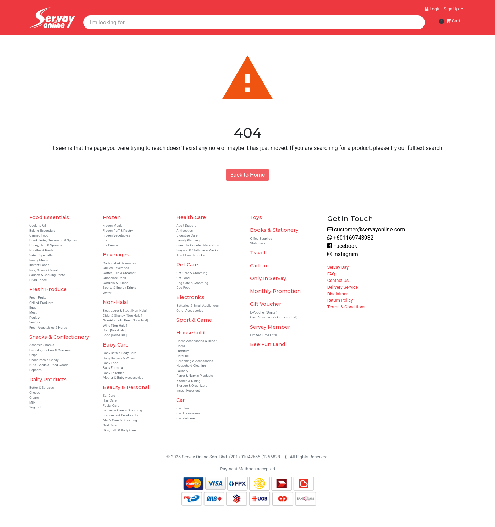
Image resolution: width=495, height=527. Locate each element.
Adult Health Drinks (190, 255)
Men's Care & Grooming (120, 420)
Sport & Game (194, 320)
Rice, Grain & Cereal (43, 270)
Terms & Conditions (346, 306)
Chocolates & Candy (44, 360)
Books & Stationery (274, 230)
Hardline (182, 356)
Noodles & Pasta (41, 250)
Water (107, 293)
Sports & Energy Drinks (119, 287)
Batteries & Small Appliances (197, 305)
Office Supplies (261, 238)
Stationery (257, 243)
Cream (34, 397)
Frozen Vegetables (116, 235)
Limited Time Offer (263, 335)
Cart (449, 21)
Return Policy (340, 300)
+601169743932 (350, 237)
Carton (258, 266)
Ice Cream (110, 245)
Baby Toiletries (113, 373)
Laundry (182, 371)
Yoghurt (35, 407)
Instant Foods (39, 265)
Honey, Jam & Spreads (45, 245)
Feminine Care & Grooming (122, 410)
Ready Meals (38, 260)
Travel (257, 253)
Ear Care (109, 395)
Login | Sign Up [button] (442, 8)
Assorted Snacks (41, 345)
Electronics (190, 297)
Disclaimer (337, 293)
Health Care (191, 217)
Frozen (112, 217)
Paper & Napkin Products (194, 375)
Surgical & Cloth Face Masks (197, 250)
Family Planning (188, 240)
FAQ (331, 273)
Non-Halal (115, 302)
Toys (256, 217)
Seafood (35, 322)
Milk (32, 402)
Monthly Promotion (275, 291)
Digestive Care (186, 235)
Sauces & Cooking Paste (47, 275)
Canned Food (39, 235)
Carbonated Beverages (119, 263)
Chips (33, 355)
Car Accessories (188, 413)
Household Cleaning (191, 365)
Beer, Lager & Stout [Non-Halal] (125, 310)
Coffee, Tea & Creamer (119, 273)
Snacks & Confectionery (59, 337)
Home (180, 346)
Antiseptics (184, 230)
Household (190, 333)
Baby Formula (113, 368)
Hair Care (110, 400)
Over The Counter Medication (197, 245)
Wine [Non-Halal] (115, 325)
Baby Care (116, 345)
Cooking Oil (37, 225)
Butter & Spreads (41, 387)
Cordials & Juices (115, 283)
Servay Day (338, 267)
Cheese (34, 392)
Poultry (34, 317)
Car (180, 400)
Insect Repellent (188, 390)
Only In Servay (268, 278)
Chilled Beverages (116, 268)
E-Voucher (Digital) (263, 312)
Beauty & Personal (126, 387)
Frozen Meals (112, 225)
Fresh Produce (48, 289)
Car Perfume (185, 418)
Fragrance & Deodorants (120, 415)
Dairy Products (48, 379)
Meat (33, 312)
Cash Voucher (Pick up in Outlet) (273, 317)
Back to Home (247, 175)
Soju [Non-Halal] (114, 330)
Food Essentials (49, 217)
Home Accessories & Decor (196, 341)
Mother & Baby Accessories (123, 378)
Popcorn (35, 370)
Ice (105, 240)
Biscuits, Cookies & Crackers (50, 350)
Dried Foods (38, 280)
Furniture (182, 351)
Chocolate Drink (114, 278)
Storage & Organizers (191, 385)
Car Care (182, 408)
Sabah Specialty (41, 255)
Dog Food (183, 287)
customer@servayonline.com (366, 229)
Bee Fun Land (267, 344)
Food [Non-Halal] (115, 335)
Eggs (32, 307)
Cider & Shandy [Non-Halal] (122, 315)
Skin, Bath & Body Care (119, 430)
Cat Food (183, 278)
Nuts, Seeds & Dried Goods (48, 365)
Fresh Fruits (37, 297)
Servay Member (270, 327)
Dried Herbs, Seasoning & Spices (53, 240)
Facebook (342, 246)
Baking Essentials (42, 230)
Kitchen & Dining (188, 381)
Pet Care (187, 265)
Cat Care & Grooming (191, 273)
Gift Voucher (265, 304)
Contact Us (338, 280)
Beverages (116, 255)
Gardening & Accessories (194, 361)
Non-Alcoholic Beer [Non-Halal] (125, 320)
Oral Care (109, 425)
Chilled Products (41, 303)
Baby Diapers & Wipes (119, 358)
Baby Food (110, 363)
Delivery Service (342, 287)
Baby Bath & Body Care (119, 353)
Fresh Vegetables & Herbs (48, 327)
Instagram (342, 254)
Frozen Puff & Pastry (118, 230)
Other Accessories (189, 310)
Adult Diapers (186, 225)
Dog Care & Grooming (192, 283)
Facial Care (111, 405)
